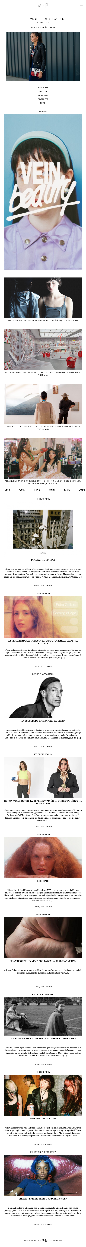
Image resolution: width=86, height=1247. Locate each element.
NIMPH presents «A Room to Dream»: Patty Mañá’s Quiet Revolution (43, 321)
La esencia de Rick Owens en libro (43, 721)
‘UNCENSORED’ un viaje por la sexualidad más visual (43, 961)
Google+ (4, 1245)
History (35, 995)
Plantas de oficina (43, 560)
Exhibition (35, 1152)
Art (35, 755)
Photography (43, 499)
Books (35, 674)
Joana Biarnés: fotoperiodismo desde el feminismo (43, 1039)
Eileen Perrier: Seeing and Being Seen (43, 1199)
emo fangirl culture (43, 1119)
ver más (49, 586)
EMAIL (43, 103)
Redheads (43, 881)
